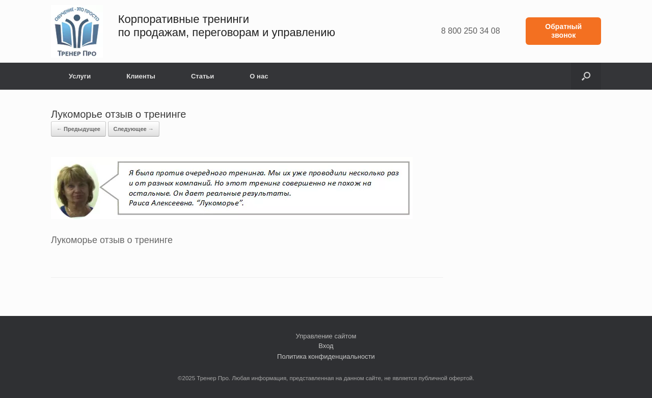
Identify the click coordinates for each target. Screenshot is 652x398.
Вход (325, 346)
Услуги (80, 76)
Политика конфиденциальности (326, 356)
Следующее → (134, 129)
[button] (586, 76)
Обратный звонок (563, 30)
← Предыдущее (78, 129)
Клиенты (140, 76)
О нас (259, 76)
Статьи (202, 76)
